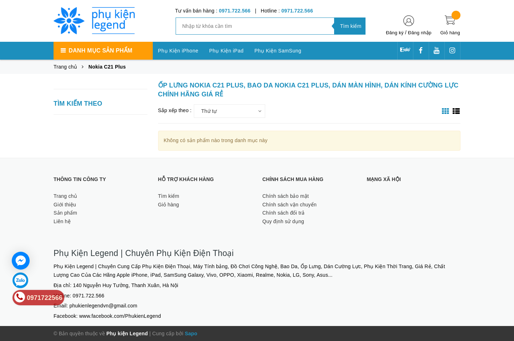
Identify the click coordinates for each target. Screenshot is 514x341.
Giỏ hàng (168, 204)
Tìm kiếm (169, 196)
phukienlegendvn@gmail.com (103, 306)
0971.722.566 (235, 11)
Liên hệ (62, 221)
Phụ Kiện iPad (226, 51)
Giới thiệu (65, 204)
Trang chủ (65, 196)
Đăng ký (394, 32)
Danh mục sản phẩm (100, 50)
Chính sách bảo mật (285, 196)
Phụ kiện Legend (127, 333)
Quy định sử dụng (283, 221)
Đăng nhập (420, 32)
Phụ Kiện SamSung (278, 51)
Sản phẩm (65, 213)
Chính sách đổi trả (283, 213)
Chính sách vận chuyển (289, 204)
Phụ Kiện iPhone (178, 51)
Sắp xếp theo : (175, 110)
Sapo (191, 333)
